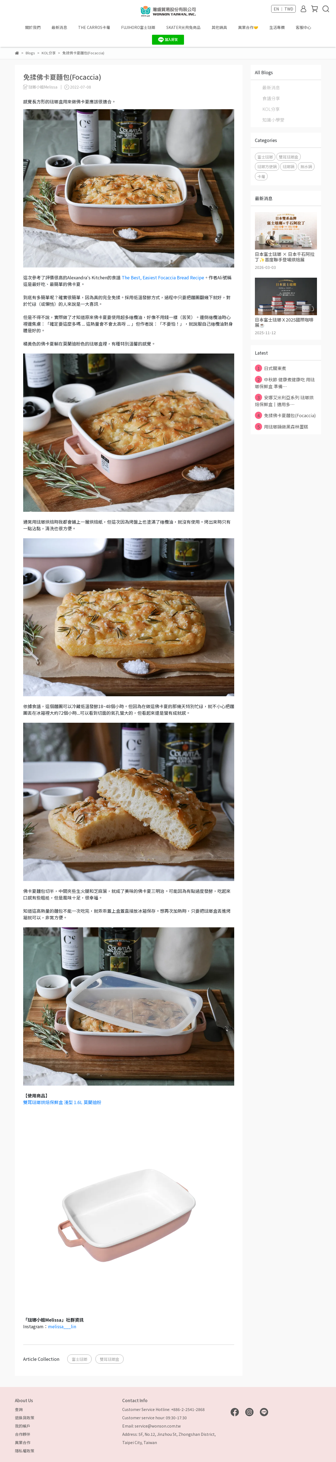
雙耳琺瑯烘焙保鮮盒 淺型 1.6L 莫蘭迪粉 (62, 1102)
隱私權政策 (24, 1450)
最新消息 (59, 27)
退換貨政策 (24, 1417)
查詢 (19, 1409)
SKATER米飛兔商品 (183, 27)
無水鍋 (306, 166)
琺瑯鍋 (288, 166)
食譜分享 (271, 98)
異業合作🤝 (248, 27)
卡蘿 (261, 176)
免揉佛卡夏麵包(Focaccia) (285, 415)
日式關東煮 (270, 368)
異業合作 (22, 1442)
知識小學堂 (273, 119)
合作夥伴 (22, 1434)
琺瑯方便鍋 (267, 166)
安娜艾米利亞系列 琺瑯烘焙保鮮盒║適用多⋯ (284, 401)
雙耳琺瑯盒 (109, 1359)
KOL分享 (271, 109)
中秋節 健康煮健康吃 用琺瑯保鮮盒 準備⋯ (285, 383)
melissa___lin (62, 1326)
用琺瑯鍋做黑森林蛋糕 (281, 426)
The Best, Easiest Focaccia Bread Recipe (163, 277)
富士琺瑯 (79, 1359)
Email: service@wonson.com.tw (151, 1426)
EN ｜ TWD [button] (283, 8)
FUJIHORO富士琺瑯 (138, 27)
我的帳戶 (22, 1426)
